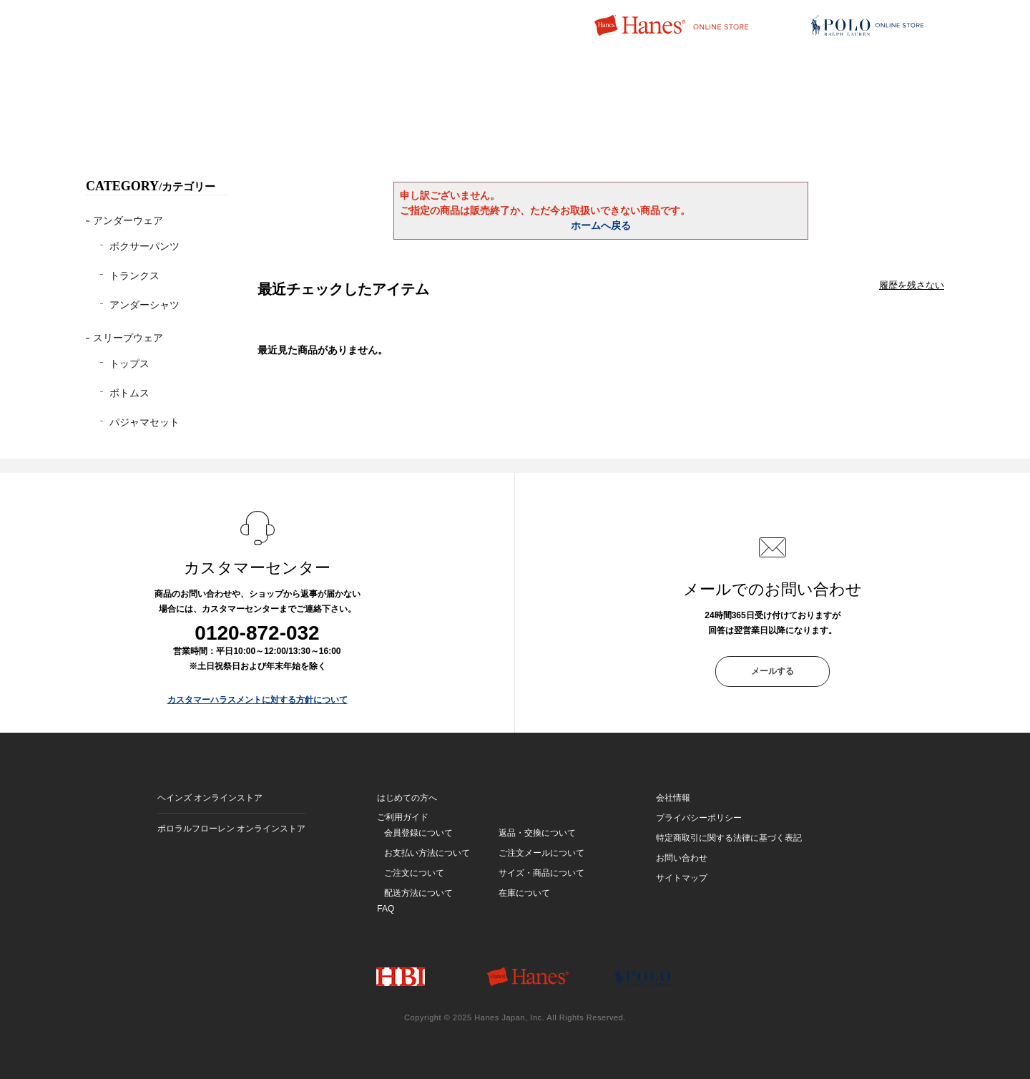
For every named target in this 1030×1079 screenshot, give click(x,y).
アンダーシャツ (144, 305)
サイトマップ (681, 878)
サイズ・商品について (541, 873)
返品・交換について (537, 833)
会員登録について (418, 833)
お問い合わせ (681, 858)
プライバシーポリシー (699, 818)
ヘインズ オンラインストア (210, 798)
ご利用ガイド (402, 817)
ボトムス (129, 393)
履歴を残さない (911, 285)
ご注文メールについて (541, 853)
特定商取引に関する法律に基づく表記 (729, 838)
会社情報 (673, 798)
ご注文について (414, 873)
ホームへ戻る (601, 225)
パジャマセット (144, 422)
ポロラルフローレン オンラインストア (231, 829)
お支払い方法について (427, 853)
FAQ (385, 909)
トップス (129, 363)
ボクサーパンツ (144, 246)
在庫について (524, 893)
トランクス (134, 275)
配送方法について (418, 893)
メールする (772, 671)
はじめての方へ (407, 798)
